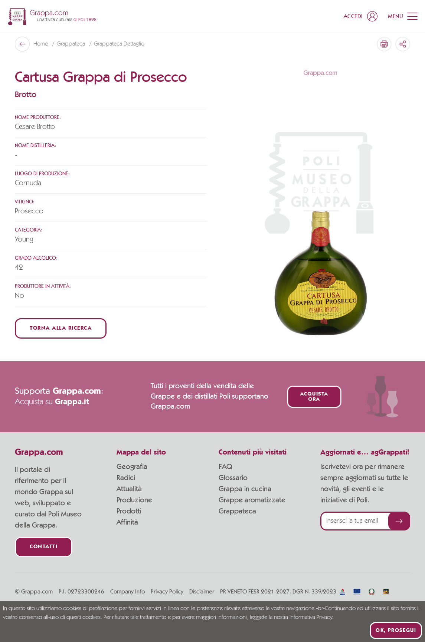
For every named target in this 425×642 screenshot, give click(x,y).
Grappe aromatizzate (252, 500)
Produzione (134, 500)
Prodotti (129, 511)
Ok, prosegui (396, 630)
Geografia (132, 466)
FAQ (225, 466)
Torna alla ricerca (61, 328)
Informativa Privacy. (312, 618)
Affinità (127, 522)
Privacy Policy (167, 592)
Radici (126, 478)
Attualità (129, 489)
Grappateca (71, 44)
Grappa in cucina (245, 489)
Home (41, 44)
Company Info (127, 592)
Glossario (233, 478)
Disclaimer (201, 592)
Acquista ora (314, 396)
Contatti (44, 547)
